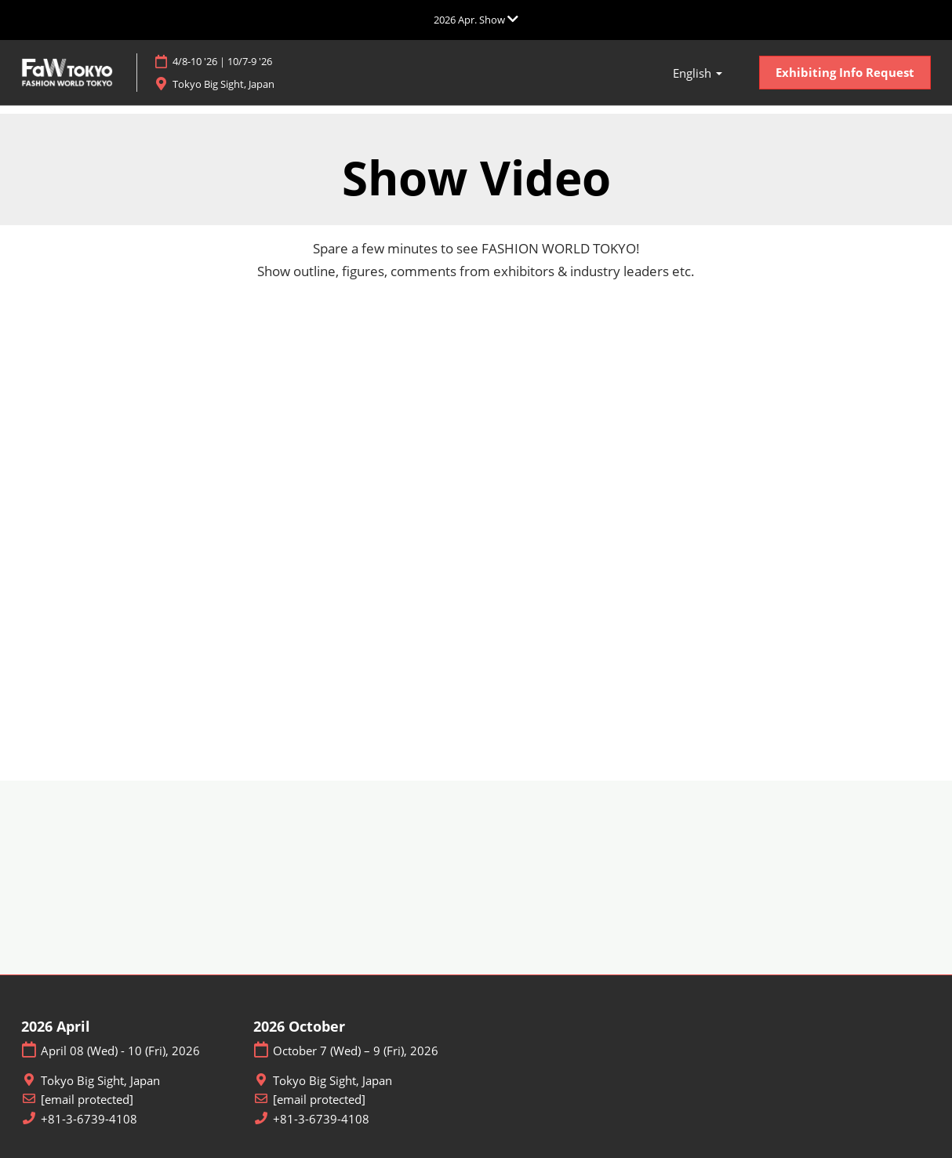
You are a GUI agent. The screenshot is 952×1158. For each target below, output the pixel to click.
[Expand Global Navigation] (476, 20)
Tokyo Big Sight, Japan (245, 84)
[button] (845, 73)
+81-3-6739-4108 (89, 1119)
